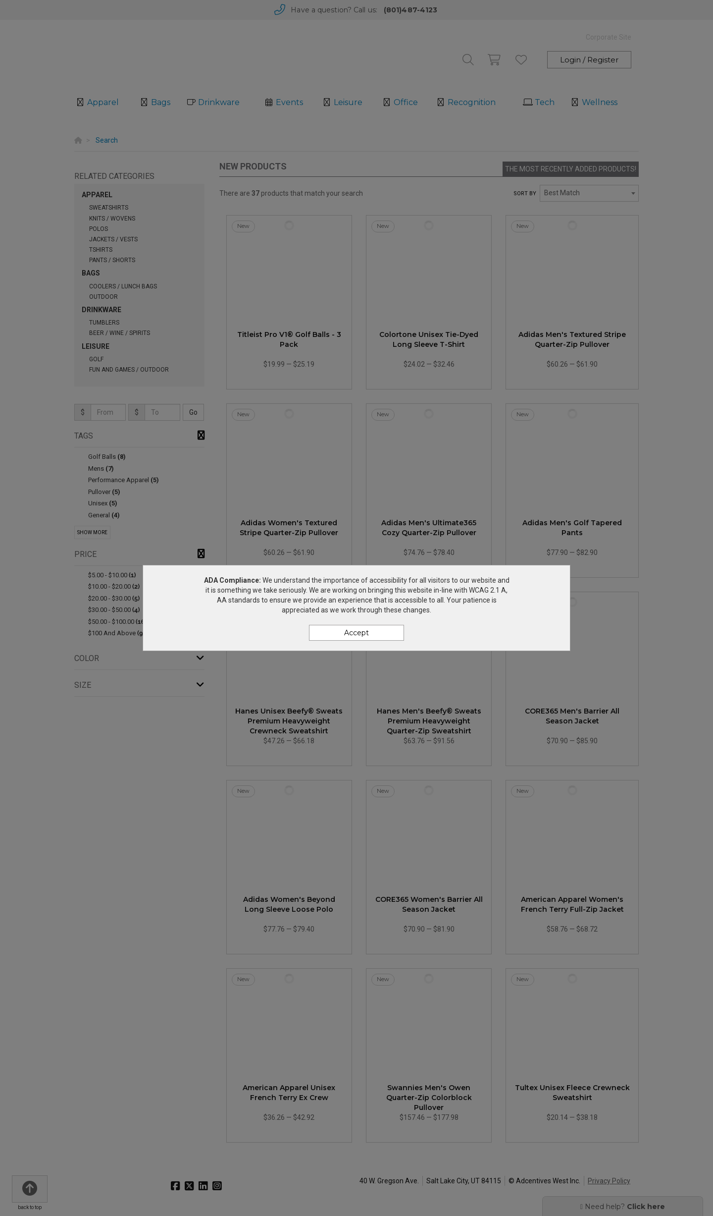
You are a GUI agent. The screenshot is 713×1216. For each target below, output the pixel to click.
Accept (356, 632)
